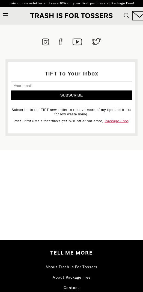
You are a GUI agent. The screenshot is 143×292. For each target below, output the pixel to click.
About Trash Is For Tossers (71, 267)
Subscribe (71, 95)
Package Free (122, 3)
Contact (71, 287)
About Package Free (72, 277)
